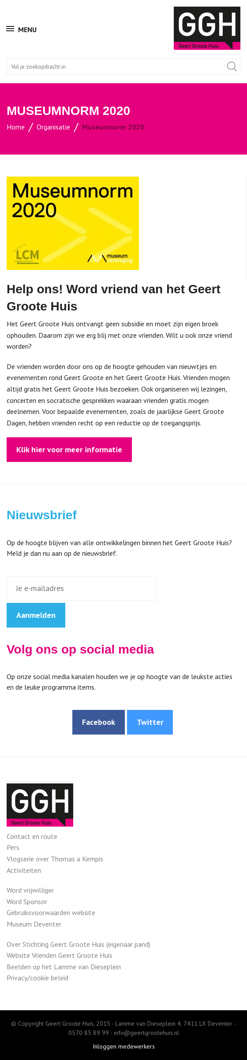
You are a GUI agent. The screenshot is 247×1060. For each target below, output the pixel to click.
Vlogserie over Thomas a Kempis (55, 858)
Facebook (98, 722)
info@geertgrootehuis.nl (146, 1033)
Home (16, 126)
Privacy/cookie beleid (37, 977)
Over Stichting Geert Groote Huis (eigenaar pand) (78, 944)
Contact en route (32, 836)
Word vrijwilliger (30, 890)
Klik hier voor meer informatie (69, 449)
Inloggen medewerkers (124, 1046)
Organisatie (53, 126)
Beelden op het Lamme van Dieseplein (64, 966)
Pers (13, 847)
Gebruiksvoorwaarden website (51, 912)
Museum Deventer (34, 924)
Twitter (150, 722)
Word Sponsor (27, 901)
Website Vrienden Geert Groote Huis (59, 955)
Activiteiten (24, 870)
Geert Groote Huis (207, 28)
